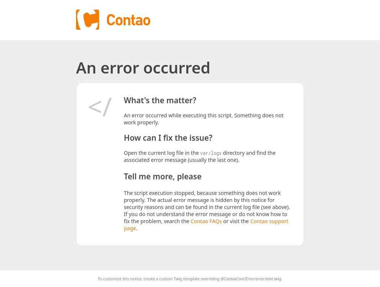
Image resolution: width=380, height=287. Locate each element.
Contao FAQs (206, 221)
